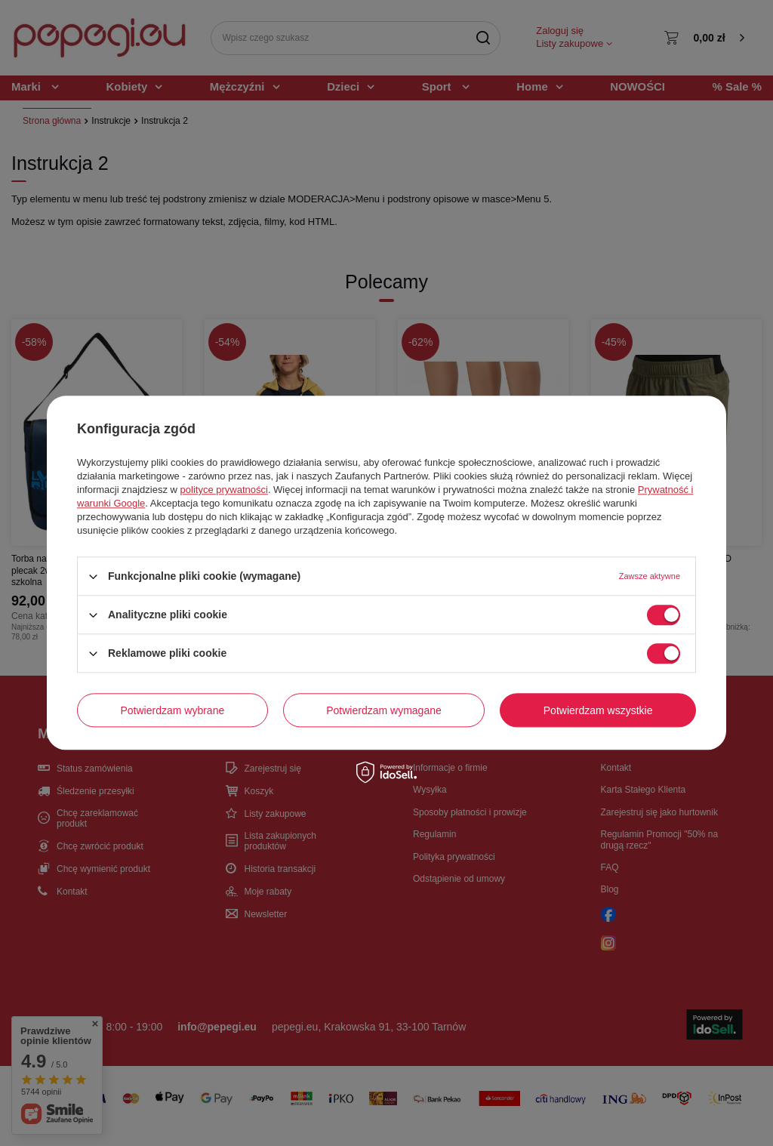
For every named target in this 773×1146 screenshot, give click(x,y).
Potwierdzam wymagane (384, 710)
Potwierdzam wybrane (173, 710)
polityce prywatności (224, 489)
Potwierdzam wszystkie (598, 710)
